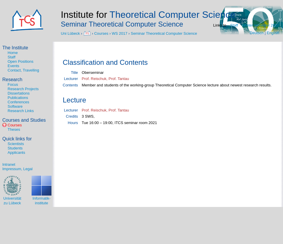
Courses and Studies (24, 120)
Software (15, 106)
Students (15, 148)
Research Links (21, 111)
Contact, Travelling (23, 70)
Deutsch (257, 33)
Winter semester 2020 (260, 25)
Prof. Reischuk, (95, 78)
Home (13, 52)
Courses (101, 33)
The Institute (15, 47)
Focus (13, 84)
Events (13, 66)
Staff (234, 25)
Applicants (16, 152)
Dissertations (19, 93)
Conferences (18, 102)
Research (12, 79)
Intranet (8, 164)
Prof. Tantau (118, 78)
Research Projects (23, 89)
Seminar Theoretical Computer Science (164, 33)
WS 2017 (119, 33)
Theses (14, 129)
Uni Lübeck (71, 33)
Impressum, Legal (17, 169)
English (273, 33)
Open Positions (20, 61)
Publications (18, 97)
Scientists (16, 144)
